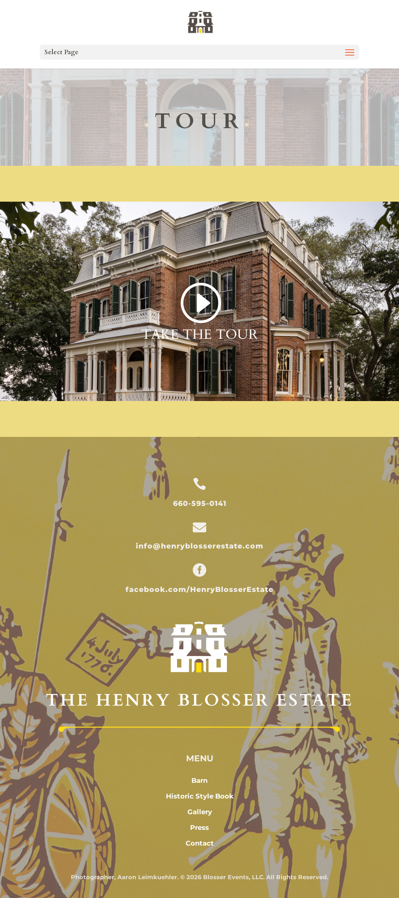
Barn (199, 780)
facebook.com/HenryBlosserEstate (199, 589)
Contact (200, 843)
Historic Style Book (200, 796)
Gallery (199, 811)
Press (199, 827)
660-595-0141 (199, 503)
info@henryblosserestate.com (200, 546)
